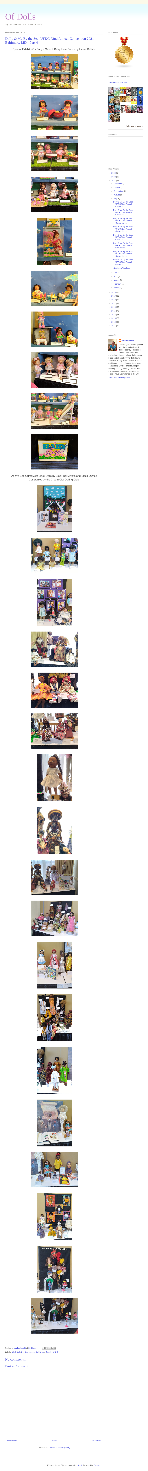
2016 (113, 307)
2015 (113, 311)
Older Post (96, 1440)
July (116, 198)
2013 (113, 318)
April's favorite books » (134, 126)
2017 (113, 303)
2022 (113, 177)
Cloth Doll (16, 1352)
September (119, 191)
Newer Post (12, 1440)
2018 (113, 300)
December (118, 184)
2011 (113, 326)
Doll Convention (28, 1352)
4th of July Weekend (121, 268)
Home (54, 1440)
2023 (113, 173)
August (117, 195)
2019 (113, 296)
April (116, 276)
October (117, 187)
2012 (113, 322)
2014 (113, 314)
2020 (113, 292)
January (117, 287)
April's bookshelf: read (117, 83)
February (118, 284)
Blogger (97, 1465)
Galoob (48, 1352)
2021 (113, 180)
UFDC (55, 1352)
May (116, 273)
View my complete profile (119, 377)
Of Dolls (20, 16)
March (117, 280)
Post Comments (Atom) (60, 1447)
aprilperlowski (128, 341)
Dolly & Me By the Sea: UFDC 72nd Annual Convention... (123, 204)
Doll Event (40, 1352)
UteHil (79, 1465)
